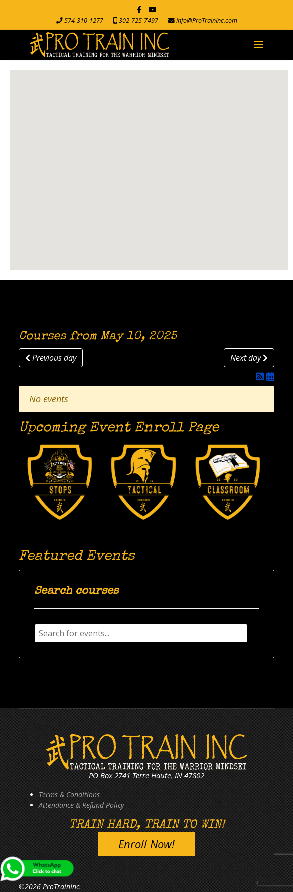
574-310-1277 (83, 20)
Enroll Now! (146, 843)
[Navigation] (258, 45)
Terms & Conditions (69, 794)
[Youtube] (153, 9)
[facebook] (139, 9)
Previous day (50, 357)
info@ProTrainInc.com (206, 20)
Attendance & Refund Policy (81, 805)
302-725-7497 (138, 20)
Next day (249, 357)
